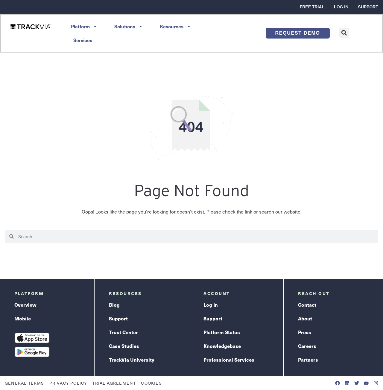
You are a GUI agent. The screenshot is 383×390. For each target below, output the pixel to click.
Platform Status (221, 332)
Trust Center (123, 332)
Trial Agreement (114, 383)
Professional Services (228, 359)
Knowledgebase (222, 346)
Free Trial (312, 6)
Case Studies (124, 346)
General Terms (24, 383)
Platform (84, 26)
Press (304, 332)
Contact (307, 304)
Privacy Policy (68, 383)
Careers (307, 346)
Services (82, 40)
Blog (114, 304)
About (305, 318)
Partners (308, 359)
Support (368, 6)
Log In (341, 6)
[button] (344, 33)
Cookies (151, 383)
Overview (25, 304)
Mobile (22, 318)
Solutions (128, 26)
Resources (175, 26)
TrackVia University (131, 359)
